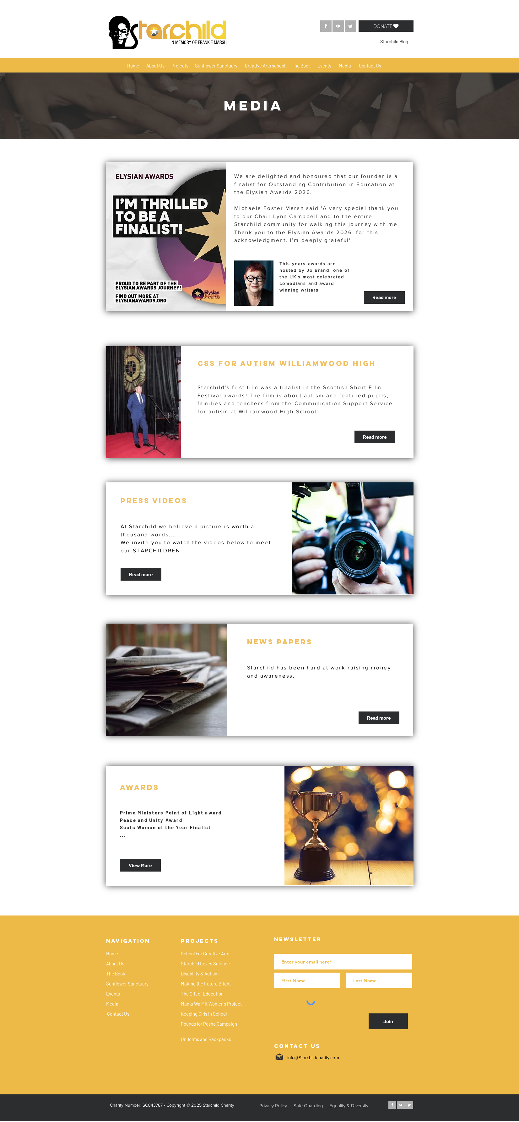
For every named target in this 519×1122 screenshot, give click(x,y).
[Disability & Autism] (200, 973)
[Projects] (180, 65)
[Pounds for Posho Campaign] (209, 1024)
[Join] (388, 1021)
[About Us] (155, 65)
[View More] (140, 865)
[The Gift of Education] (202, 993)
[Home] (133, 65)
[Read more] (384, 297)
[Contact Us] (370, 65)
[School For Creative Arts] (205, 953)
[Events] (324, 65)
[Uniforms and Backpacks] (206, 1039)
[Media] (345, 65)
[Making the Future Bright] (206, 983)
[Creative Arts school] (265, 65)
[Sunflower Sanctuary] (216, 65)
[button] (386, 26)
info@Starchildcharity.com (313, 1057)
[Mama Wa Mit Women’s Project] (211, 1004)
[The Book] (301, 65)
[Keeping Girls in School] (204, 1014)
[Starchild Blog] (394, 41)
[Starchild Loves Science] (205, 963)
